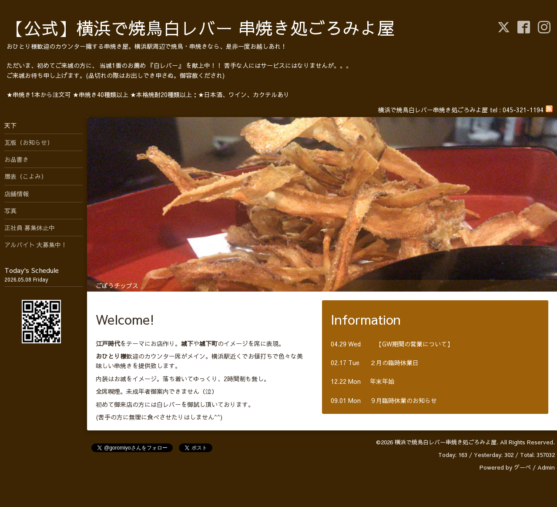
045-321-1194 (523, 109)
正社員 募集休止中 (29, 227)
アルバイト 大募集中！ (35, 244)
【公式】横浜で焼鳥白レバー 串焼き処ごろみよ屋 (201, 28)
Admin (546, 467)
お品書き (16, 159)
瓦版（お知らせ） (28, 142)
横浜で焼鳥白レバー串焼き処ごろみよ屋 (446, 442)
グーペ (522, 467)
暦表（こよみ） (25, 176)
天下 (10, 125)
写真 (10, 210)
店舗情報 (16, 193)
